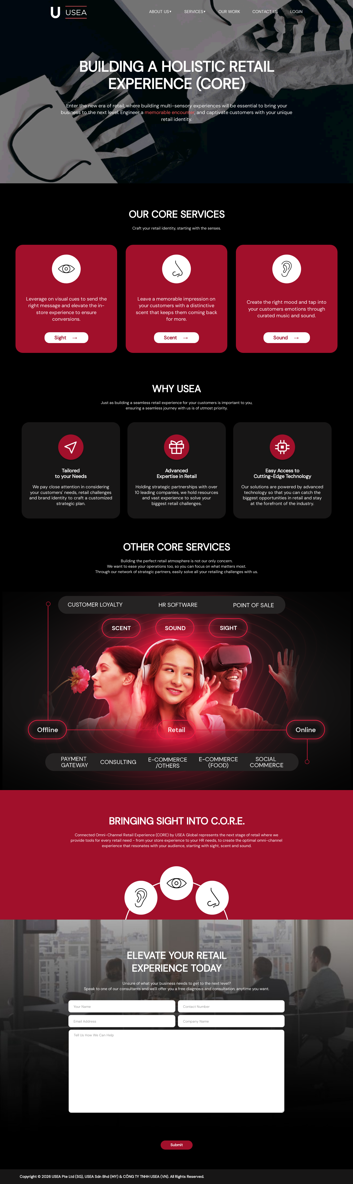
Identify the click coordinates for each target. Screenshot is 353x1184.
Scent (176, 337)
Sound (286, 337)
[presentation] (176, 1123)
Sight (66, 337)
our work (229, 11)
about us (160, 11)
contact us (265, 11)
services (195, 11)
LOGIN (296, 11)
